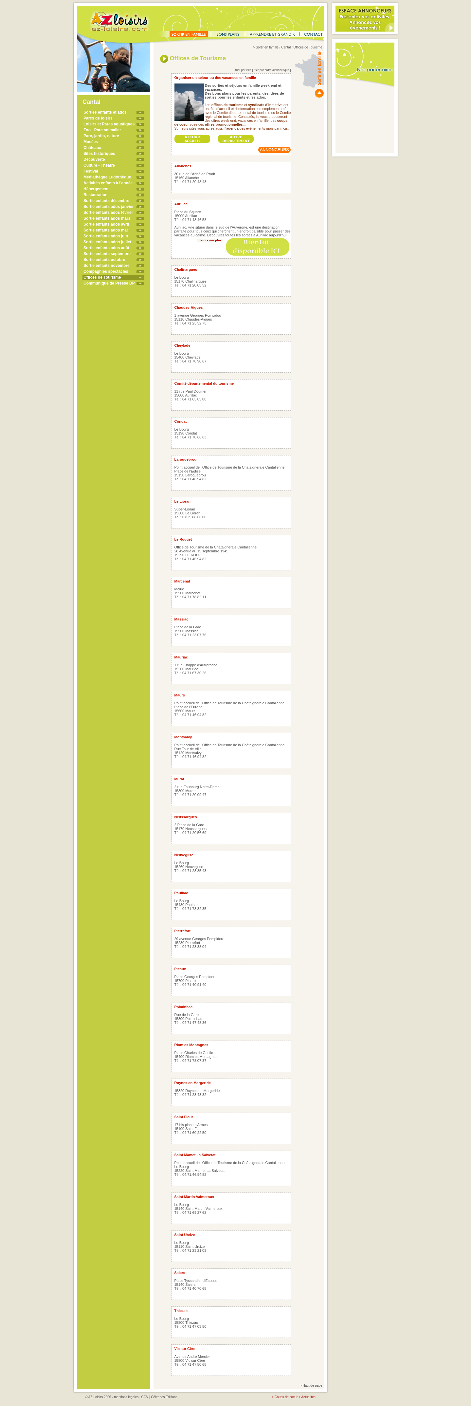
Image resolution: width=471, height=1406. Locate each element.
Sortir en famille (267, 47)
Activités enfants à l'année (108, 183)
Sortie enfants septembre (107, 253)
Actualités (308, 1397)
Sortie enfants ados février (108, 212)
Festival (90, 171)
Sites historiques (99, 153)
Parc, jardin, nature (101, 136)
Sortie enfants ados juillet (107, 242)
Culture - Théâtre (99, 165)
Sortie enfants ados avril (106, 224)
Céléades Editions (164, 1397)
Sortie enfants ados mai (105, 230)
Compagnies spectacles (105, 271)
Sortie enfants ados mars (106, 218)
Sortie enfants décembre (106, 200)
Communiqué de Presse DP (109, 283)
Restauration (95, 195)
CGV (144, 1397)
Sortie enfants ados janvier (108, 206)
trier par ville (243, 70)
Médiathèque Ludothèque (107, 177)
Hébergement (96, 189)
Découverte (94, 159)
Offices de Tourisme (102, 277)
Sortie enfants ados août (106, 248)
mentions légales (126, 1397)
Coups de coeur (286, 1397)
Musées (90, 141)
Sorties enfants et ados (105, 112)
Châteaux (92, 147)
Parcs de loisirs (98, 118)
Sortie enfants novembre (106, 265)
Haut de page (312, 1385)
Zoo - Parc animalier (102, 130)
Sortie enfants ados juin (105, 236)
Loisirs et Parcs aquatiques (109, 124)
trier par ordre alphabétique (271, 70)
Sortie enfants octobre (104, 259)
